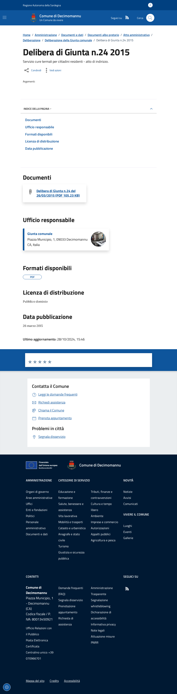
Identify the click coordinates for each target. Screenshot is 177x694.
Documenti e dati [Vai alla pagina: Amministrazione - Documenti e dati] (37, 534)
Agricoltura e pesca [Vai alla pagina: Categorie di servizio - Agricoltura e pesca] (103, 540)
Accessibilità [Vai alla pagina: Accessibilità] (72, 680)
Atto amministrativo (136, 35)
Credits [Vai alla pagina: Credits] (54, 680)
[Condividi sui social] (32, 70)
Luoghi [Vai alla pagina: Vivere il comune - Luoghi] (127, 525)
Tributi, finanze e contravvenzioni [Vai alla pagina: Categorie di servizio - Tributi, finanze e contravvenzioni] (101, 494)
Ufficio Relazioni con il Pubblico (39, 631)
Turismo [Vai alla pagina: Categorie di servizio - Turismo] (63, 546)
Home (26, 35)
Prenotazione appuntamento (67, 609)
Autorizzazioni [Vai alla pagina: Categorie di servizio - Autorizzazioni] (100, 528)
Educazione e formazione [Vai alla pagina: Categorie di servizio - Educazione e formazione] (66, 494)
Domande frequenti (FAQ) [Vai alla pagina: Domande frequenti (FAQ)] (70, 591)
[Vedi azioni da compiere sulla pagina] (52, 70)
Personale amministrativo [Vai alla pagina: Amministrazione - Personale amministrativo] (36, 525)
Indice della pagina (38, 109)
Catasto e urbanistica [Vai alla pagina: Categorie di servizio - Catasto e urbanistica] (72, 528)
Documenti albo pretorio (103, 35)
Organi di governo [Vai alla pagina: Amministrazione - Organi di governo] (37, 491)
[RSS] (125, 17)
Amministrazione (46, 35)
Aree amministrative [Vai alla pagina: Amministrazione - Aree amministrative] (39, 497)
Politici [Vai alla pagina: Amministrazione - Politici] (30, 516)
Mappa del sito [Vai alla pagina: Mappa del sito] (35, 680)
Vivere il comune (136, 514)
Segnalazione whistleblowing (100, 603)
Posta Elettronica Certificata (37, 643)
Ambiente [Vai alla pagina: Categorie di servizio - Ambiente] (97, 516)
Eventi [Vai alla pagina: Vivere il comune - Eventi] (127, 532)
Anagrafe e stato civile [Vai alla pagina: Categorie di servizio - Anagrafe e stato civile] (69, 537)
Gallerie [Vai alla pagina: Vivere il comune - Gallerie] (128, 538)
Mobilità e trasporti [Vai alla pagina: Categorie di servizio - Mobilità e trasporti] (70, 522)
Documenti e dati (72, 35)
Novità (128, 480)
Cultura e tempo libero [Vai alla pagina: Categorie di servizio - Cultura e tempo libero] (101, 507)
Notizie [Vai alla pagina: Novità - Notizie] (127, 491)
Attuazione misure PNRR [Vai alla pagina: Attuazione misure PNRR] (103, 639)
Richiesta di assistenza (65, 621)
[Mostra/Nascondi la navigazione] (4, 17)
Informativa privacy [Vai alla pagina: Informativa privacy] (103, 624)
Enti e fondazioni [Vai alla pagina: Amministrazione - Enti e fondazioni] (36, 510)
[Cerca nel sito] (150, 18)
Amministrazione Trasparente (102, 591)
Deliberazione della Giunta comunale (68, 40)
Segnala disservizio (70, 600)
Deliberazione (31, 40)
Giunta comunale (39, 234)
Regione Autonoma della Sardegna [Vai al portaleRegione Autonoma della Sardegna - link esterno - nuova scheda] (42, 5)
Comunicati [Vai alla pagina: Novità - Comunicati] (130, 504)
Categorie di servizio (74, 480)
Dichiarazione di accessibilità (101, 615)
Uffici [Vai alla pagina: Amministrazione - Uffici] (29, 504)
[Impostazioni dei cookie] (7, 687)
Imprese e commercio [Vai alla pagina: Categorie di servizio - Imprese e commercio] (104, 522)
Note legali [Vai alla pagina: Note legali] (98, 630)
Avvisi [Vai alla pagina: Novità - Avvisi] (127, 497)
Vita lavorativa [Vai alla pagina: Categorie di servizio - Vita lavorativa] (67, 516)
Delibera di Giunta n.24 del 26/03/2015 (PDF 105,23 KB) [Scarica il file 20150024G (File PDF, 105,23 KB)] (58, 193)
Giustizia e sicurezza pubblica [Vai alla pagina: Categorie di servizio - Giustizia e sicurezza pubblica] (71, 555)
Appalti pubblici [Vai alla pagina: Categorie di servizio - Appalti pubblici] (101, 534)
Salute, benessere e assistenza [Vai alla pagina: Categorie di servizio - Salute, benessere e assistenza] (70, 507)
